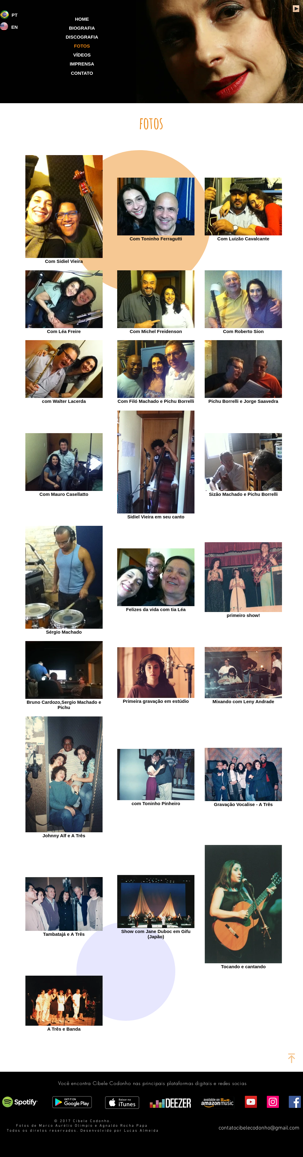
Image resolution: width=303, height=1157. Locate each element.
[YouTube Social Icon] (251, 1102)
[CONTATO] (82, 73)
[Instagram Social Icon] (273, 1102)
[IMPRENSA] (82, 63)
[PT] (14, 15)
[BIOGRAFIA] (82, 27)
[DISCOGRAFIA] (82, 36)
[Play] (296, 8)
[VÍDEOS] (82, 54)
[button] (82, 45)
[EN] (14, 27)
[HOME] (82, 18)
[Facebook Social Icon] (295, 1102)
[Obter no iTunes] (122, 1102)
